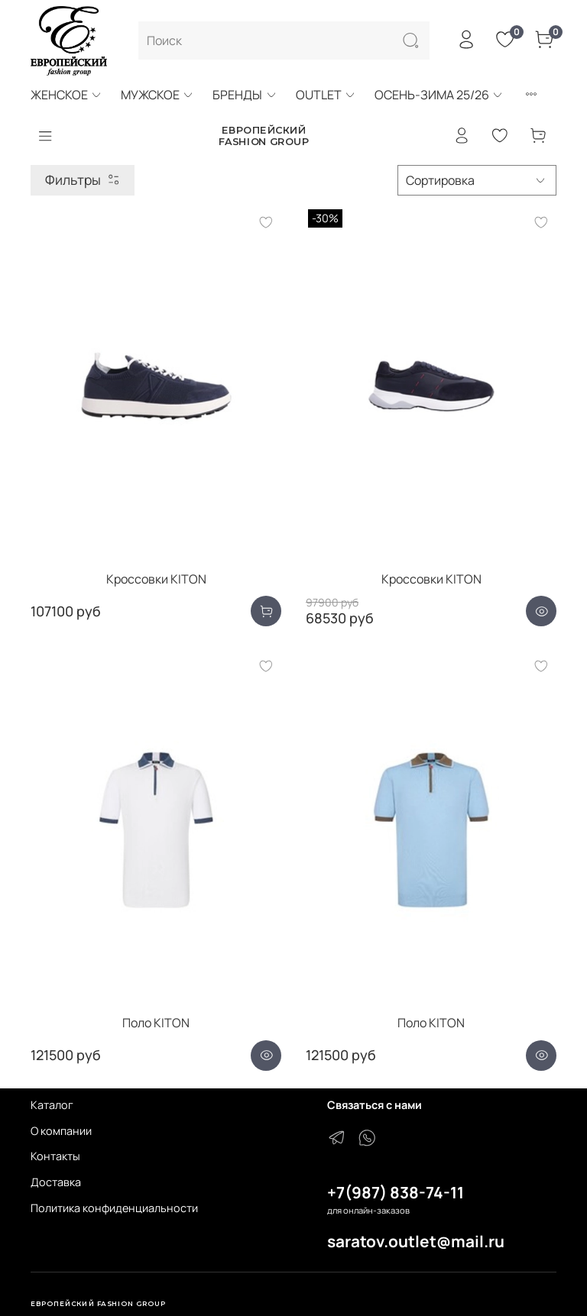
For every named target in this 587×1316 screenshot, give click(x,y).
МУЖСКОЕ (157, 94)
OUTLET (326, 94)
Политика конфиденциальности (114, 1208)
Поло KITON (156, 1022)
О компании (61, 1131)
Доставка (56, 1182)
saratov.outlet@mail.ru (415, 1241)
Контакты (55, 1156)
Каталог (52, 1105)
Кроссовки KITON (156, 579)
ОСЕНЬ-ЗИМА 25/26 (439, 94)
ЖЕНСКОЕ (66, 94)
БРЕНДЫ (244, 94)
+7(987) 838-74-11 (395, 1192)
